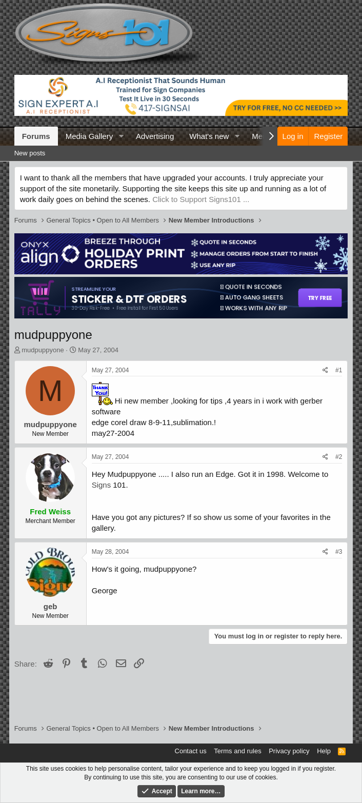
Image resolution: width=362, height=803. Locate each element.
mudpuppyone (43, 350)
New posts (30, 153)
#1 (338, 370)
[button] (121, 136)
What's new (209, 136)
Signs (101, 484)
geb (50, 606)
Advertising (155, 136)
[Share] (325, 370)
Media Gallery (89, 136)
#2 (338, 456)
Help (324, 751)
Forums (36, 136)
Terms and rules (237, 751)
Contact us (191, 751)
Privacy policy (289, 751)
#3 (338, 551)
